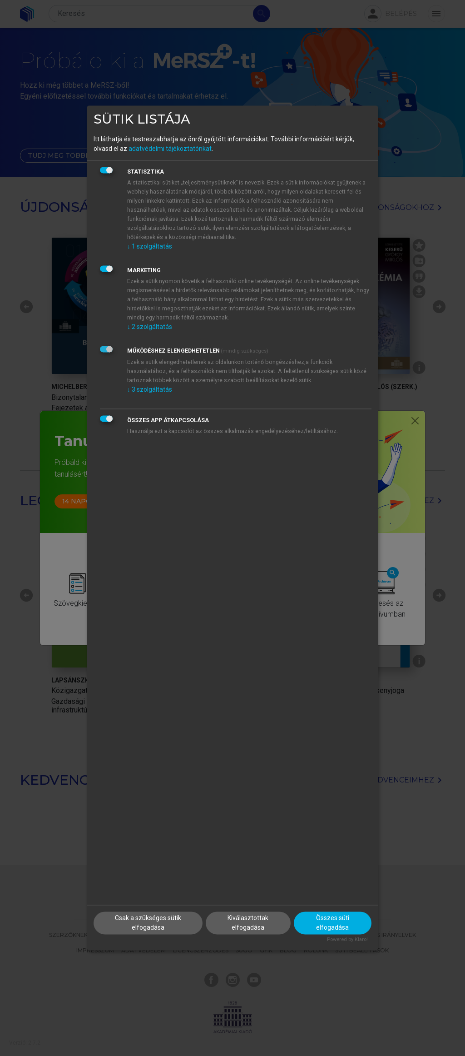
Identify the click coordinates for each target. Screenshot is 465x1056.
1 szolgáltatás (149, 246)
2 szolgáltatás (149, 326)
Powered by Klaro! (347, 940)
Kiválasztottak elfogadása (248, 923)
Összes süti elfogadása (332, 923)
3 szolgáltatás (149, 389)
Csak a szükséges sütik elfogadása (148, 923)
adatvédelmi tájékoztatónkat (170, 148)
